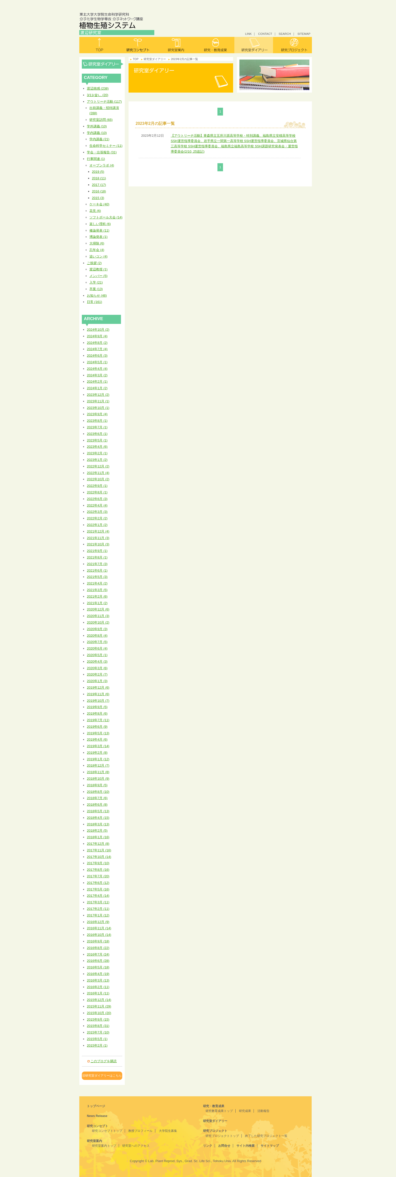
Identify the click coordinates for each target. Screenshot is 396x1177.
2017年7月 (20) (98, 876)
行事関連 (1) (96, 159)
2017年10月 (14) (99, 857)
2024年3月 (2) (97, 375)
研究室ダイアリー (253, 45)
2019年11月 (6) (98, 694)
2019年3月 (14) (98, 746)
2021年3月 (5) (97, 590)
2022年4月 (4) (97, 505)
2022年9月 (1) (97, 486)
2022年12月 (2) (98, 466)
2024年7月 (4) (97, 349)
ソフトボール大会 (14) (105, 217)
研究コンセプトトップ (107, 1131)
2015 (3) (98, 198)
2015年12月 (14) (99, 1000)
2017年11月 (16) (99, 850)
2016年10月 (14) (99, 935)
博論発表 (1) (98, 237)
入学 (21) (96, 282)
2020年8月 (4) (97, 635)
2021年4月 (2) (97, 583)
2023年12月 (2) (98, 395)
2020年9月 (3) (97, 629)
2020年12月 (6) (98, 609)
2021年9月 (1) (97, 551)
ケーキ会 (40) (99, 204)
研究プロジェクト (292, 45)
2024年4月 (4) (97, 369)
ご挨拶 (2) (94, 263)
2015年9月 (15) (98, 1019)
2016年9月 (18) (98, 941)
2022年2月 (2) (97, 518)
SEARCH (285, 33)
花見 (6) (95, 211)
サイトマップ (270, 1145)
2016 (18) (99, 191)
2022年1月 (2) (97, 525)
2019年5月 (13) (98, 733)
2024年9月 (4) (97, 336)
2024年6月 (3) (97, 355)
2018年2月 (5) (97, 830)
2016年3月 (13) (98, 980)
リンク (207, 1145)
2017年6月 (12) (98, 883)
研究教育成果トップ (219, 1111)
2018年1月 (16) (98, 837)
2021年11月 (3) (98, 538)
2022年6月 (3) (97, 499)
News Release (97, 1116)
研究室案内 (176, 45)
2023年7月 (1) (97, 427)
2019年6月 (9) (97, 726)
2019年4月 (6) (97, 739)
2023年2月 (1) (97, 453)
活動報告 (263, 1111)
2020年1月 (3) (97, 681)
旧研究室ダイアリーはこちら (102, 1075)
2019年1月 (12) (98, 759)
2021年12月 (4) (98, 531)
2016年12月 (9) (98, 922)
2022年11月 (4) (98, 473)
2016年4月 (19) (98, 974)
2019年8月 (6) (97, 713)
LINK (248, 33)
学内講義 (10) (97, 133)
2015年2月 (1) (97, 1045)
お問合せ (224, 1145)
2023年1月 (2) (97, 460)
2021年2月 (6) (97, 596)
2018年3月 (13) (98, 824)
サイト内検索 (245, 1145)
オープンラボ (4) (101, 165)
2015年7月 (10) (98, 1032)
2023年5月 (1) (97, 440)
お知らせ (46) (97, 295)
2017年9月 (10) (98, 863)
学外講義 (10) (97, 126)
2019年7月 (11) (98, 720)
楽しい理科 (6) (100, 224)
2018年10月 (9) (98, 778)
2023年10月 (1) (98, 408)
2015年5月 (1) (97, 1039)
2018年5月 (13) (98, 811)
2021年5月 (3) (97, 577)
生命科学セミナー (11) (105, 146)
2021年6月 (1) (97, 570)
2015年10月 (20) (99, 1013)
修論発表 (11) (99, 230)
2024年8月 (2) (97, 343)
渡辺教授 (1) (98, 269)
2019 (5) (98, 172)
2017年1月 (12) (98, 915)
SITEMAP (304, 33)
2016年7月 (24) (98, 954)
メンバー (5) (98, 276)
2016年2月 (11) (98, 987)
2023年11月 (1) (98, 401)
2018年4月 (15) (98, 818)
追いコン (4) (98, 256)
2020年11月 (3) (98, 616)
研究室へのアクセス (136, 1145)
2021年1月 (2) (97, 603)
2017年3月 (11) (98, 902)
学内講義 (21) (99, 139)
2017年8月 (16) (98, 870)
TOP (136, 59)
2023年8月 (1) (97, 421)
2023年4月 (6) (97, 447)
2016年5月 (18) (98, 967)
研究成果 (245, 1111)
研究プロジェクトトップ (222, 1136)
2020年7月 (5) (97, 642)
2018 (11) (99, 178)
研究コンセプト (137, 45)
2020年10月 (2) (98, 622)
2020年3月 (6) (97, 668)
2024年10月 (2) (98, 329)
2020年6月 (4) (97, 648)
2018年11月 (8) (98, 772)
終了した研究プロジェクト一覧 (266, 1136)
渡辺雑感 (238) (98, 88)
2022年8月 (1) (97, 492)
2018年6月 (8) (97, 804)
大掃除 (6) (96, 243)
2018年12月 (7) (98, 765)
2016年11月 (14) (99, 928)
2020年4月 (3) (97, 661)
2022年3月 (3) (97, 512)
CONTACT (265, 33)
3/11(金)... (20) (97, 95)
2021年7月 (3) (97, 564)
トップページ (96, 1106)
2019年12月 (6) (98, 687)
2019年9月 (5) (97, 707)
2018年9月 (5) (97, 785)
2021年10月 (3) (98, 544)
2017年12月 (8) (98, 844)
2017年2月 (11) (98, 909)
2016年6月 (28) (98, 961)
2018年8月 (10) (98, 792)
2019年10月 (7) (98, 701)
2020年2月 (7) (97, 674)
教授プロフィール (140, 1131)
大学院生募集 (168, 1131)
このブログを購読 (103, 1061)
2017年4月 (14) (98, 896)
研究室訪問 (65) (101, 120)
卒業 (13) (96, 289)
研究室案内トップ (104, 1145)
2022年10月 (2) (98, 479)
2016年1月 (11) (98, 993)
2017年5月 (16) (98, 889)
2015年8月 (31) (98, 1026)
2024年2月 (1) (97, 381)
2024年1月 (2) (97, 388)
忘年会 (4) (96, 250)
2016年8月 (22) (98, 948)
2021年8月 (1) (97, 557)
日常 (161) (94, 302)
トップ (98, 45)
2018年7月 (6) (97, 798)
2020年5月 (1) (97, 655)
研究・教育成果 (215, 45)
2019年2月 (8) (97, 752)
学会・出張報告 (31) (102, 152)
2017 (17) (99, 185)
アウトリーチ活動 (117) (104, 101)
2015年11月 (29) (99, 1006)
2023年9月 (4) (97, 414)
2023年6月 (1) (97, 434)
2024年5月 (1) (97, 362)
